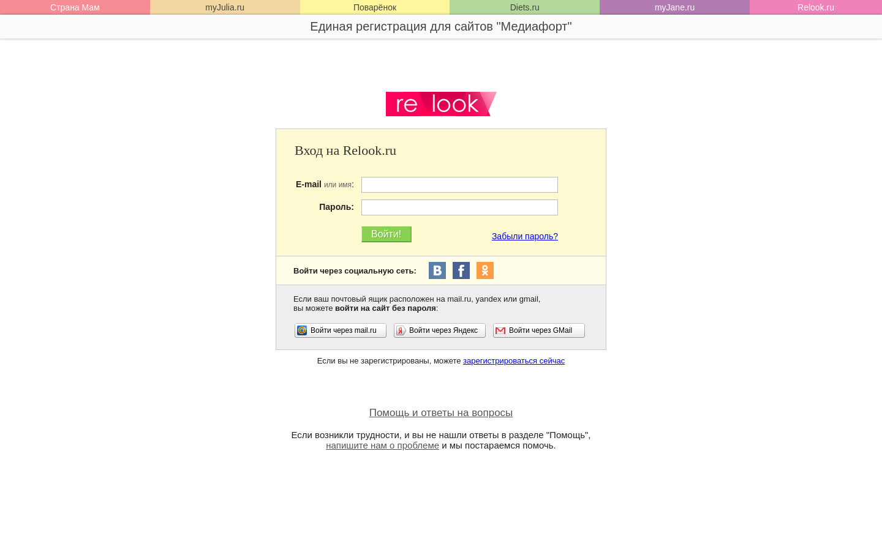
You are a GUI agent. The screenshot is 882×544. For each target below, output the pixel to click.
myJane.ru (675, 7)
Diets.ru (525, 7)
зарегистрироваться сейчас (514, 360)
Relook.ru (815, 7)
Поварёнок (374, 7)
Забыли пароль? (525, 236)
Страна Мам (75, 7)
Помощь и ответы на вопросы (441, 413)
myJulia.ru (224, 7)
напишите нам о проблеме (382, 445)
